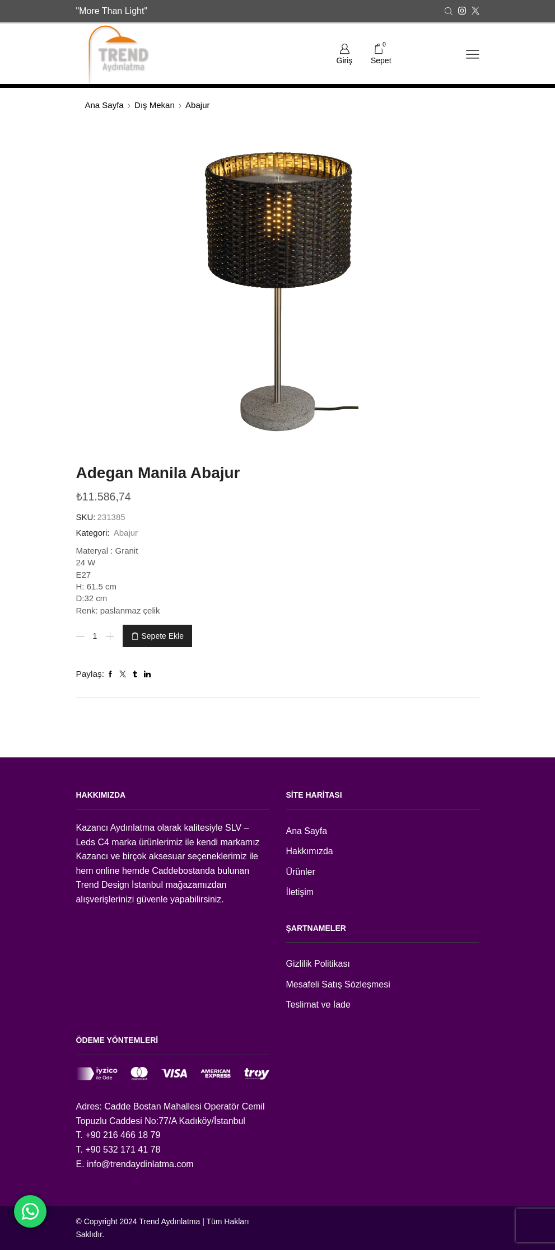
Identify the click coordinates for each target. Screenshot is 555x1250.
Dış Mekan (154, 105)
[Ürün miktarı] (95, 636)
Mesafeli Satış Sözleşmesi (338, 984)
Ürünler (300, 872)
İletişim (300, 892)
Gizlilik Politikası (318, 963)
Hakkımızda (309, 851)
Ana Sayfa (104, 105)
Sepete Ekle (163, 635)
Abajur (197, 105)
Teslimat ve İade (318, 1004)
